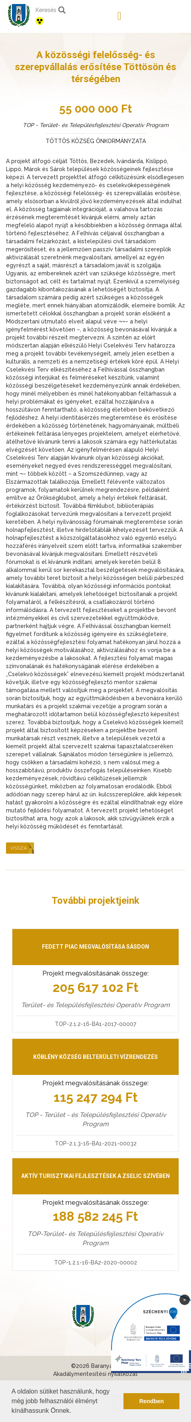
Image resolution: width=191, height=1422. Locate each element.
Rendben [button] (151, 1401)
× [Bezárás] (184, 1299)
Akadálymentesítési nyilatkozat (95, 1374)
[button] (74, 1411)
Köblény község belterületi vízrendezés (95, 1057)
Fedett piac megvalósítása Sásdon (95, 946)
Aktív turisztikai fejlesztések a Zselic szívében (95, 1176)
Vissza (18, 848)
